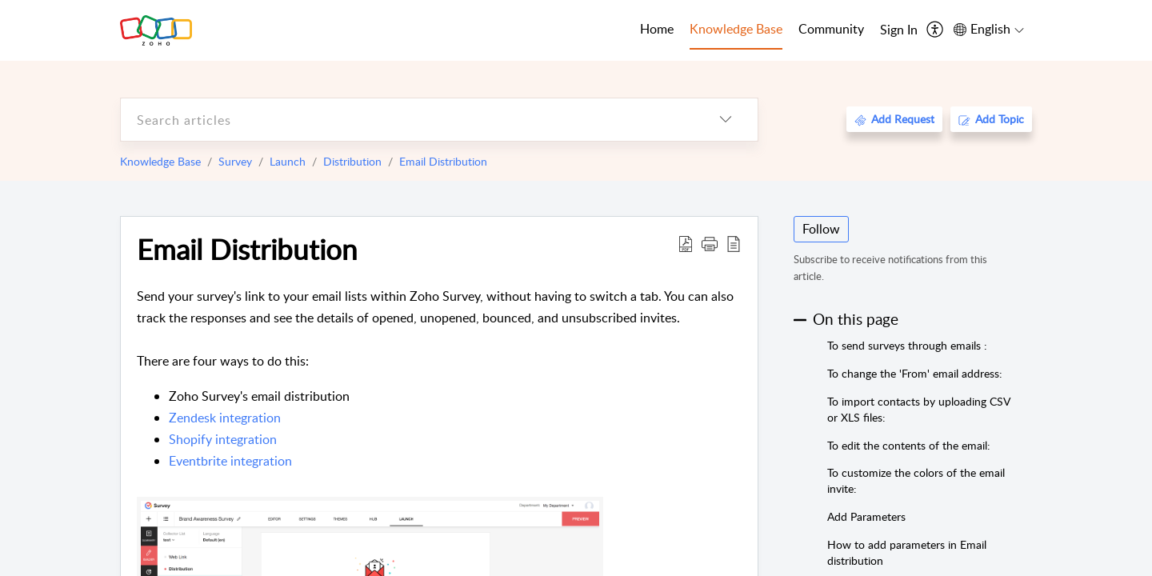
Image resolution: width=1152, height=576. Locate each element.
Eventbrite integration (230, 461)
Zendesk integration (225, 417)
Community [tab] (831, 29)
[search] (407, 119)
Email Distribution (443, 161)
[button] (710, 243)
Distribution (352, 161)
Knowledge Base (160, 161)
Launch (288, 161)
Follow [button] (821, 229)
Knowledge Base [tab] (736, 29)
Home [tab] (657, 29)
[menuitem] (899, 30)
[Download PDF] (686, 243)
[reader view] (734, 243)
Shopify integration (223, 439)
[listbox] (726, 119)
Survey (235, 161)
